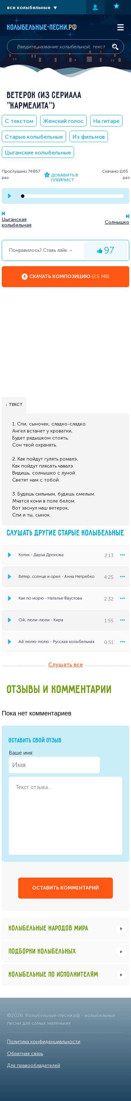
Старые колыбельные (34, 136)
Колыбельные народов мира (48, 929)
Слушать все (65, 664)
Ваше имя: (54, 761)
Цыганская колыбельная (16, 222)
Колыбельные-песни (42, 27)
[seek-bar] (72, 196)
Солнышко (117, 222)
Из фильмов (89, 136)
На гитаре (106, 121)
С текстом (19, 121)
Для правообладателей (33, 1065)
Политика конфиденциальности (43, 1042)
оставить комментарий (65, 888)
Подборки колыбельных (43, 952)
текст (16, 404)
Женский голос (63, 121)
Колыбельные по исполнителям (54, 975)
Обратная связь (25, 1054)
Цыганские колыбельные (38, 152)
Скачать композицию (69, 276)
